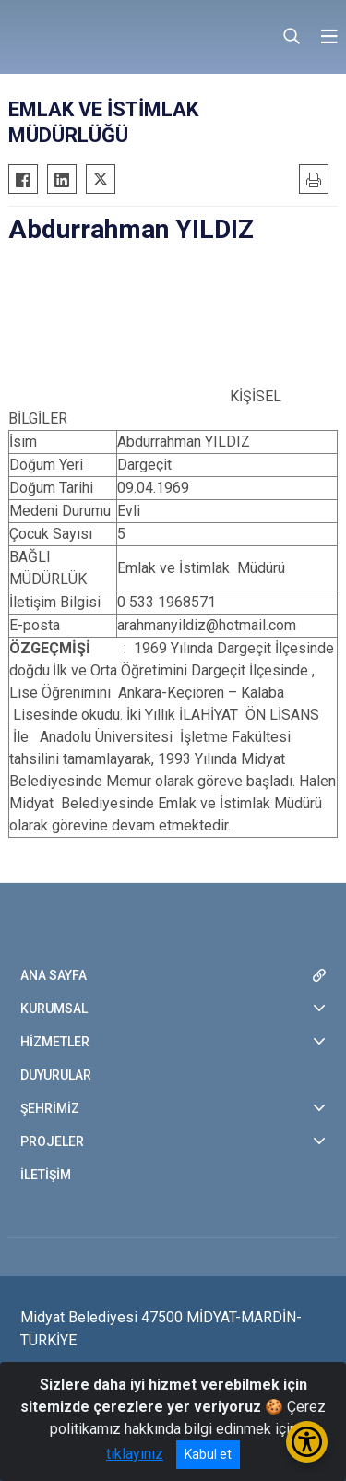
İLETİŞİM (45, 1174)
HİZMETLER (54, 1041)
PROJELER (52, 1141)
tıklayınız (134, 1454)
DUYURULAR (55, 1075)
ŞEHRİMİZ (49, 1108)
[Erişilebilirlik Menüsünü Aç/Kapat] (307, 1442)
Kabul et (208, 1454)
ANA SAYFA (53, 975)
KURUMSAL (54, 1008)
